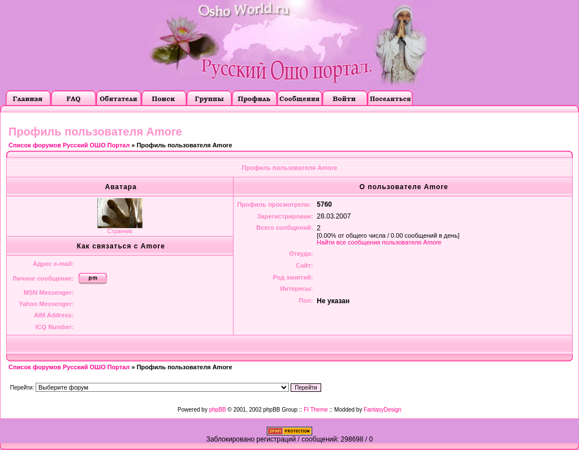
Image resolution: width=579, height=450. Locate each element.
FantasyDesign (382, 410)
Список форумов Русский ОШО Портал (68, 145)
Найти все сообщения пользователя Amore (379, 242)
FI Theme (316, 410)
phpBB (217, 410)
